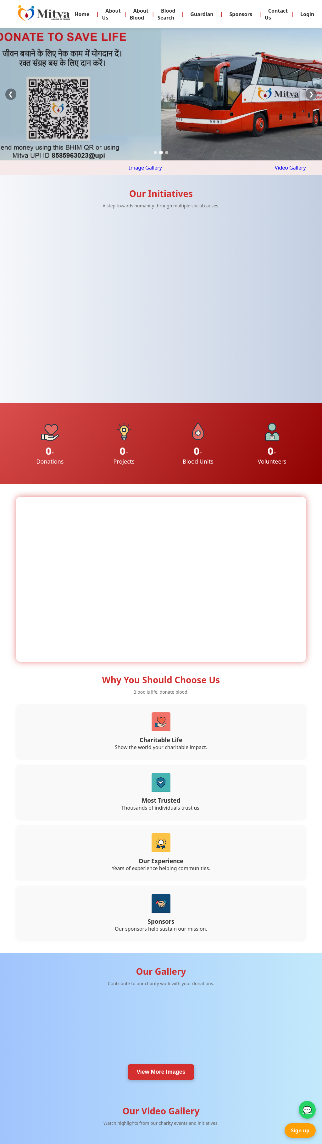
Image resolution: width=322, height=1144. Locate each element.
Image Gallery (145, 167)
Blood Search (166, 14)
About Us (111, 14)
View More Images (161, 897)
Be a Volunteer (131, 1115)
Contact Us (276, 14)
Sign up (300, 1130)
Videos (123, 1129)
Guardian (201, 14)
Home (82, 14)
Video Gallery (290, 167)
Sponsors (240, 14)
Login (307, 14)
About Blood (139, 14)
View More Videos (161, 1037)
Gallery (123, 1122)
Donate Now (129, 1108)
